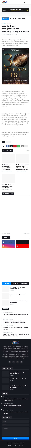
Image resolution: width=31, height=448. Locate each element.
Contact (21, 445)
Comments (24, 283)
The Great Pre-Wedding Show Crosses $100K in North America (6, 167)
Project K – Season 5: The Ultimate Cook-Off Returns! (7, 186)
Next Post (26, 233)
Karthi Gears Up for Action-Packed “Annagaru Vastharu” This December (16, 334)
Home (3, 23)
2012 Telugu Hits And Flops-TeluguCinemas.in (17, 19)
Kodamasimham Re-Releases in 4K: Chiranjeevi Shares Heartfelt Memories (22, 167)
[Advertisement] (15, 265)
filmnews (8, 23)
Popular (6, 283)
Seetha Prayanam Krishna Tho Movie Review (18, 301)
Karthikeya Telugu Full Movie (18, 294)
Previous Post (6, 233)
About (15, 445)
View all (27, 150)
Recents (15, 283)
